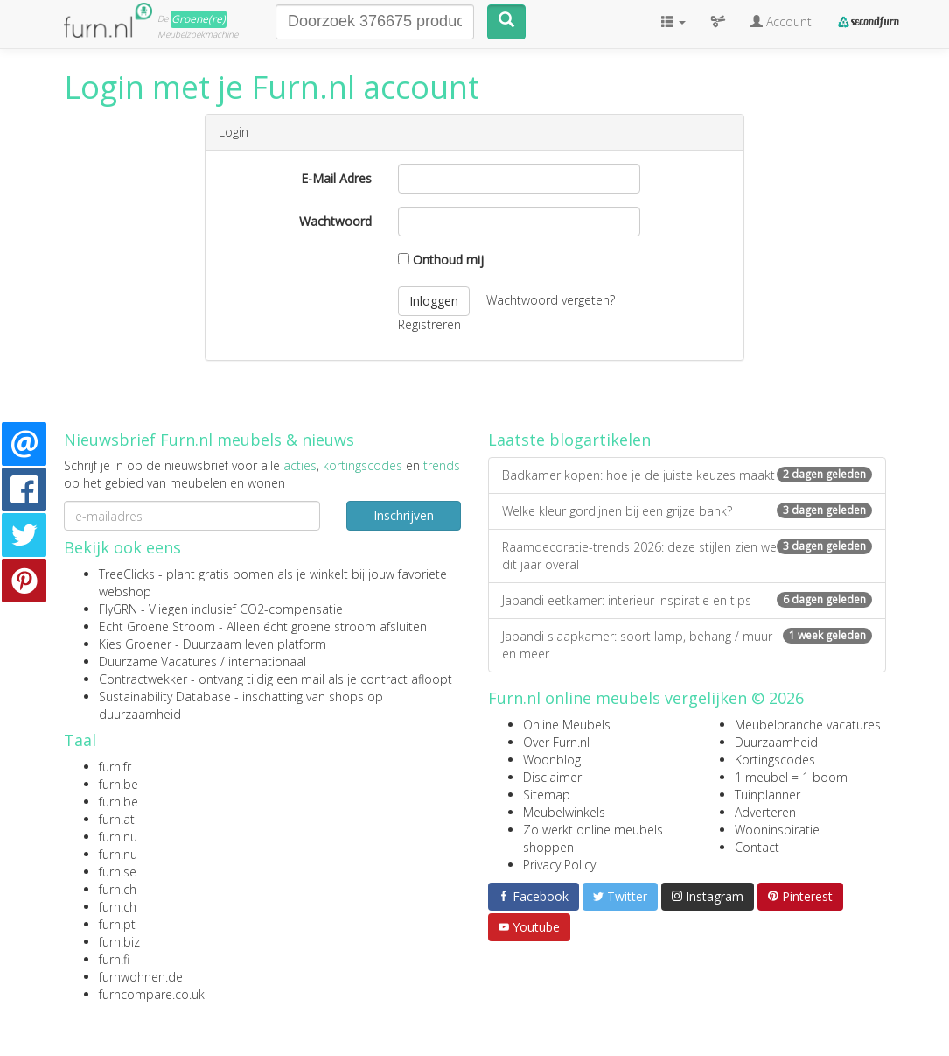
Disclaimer (552, 777)
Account (781, 21)
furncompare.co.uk (152, 994)
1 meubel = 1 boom (791, 777)
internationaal (267, 661)
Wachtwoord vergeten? (550, 299)
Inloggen (433, 300)
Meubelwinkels (564, 812)
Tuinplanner (767, 794)
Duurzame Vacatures (158, 661)
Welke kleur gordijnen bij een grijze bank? (687, 511)
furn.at (117, 819)
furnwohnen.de (141, 976)
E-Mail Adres (336, 178)
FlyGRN (118, 609)
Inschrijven (403, 515)
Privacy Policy (559, 864)
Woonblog (552, 759)
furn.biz (119, 941)
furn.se (117, 871)
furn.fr (115, 766)
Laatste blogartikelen (569, 439)
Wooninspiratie (777, 829)
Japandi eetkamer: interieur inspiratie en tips (687, 600)
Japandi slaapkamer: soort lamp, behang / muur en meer (687, 645)
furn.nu (118, 836)
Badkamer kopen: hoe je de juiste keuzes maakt (687, 475)
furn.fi (114, 959)
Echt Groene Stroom (157, 626)
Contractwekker (143, 679)
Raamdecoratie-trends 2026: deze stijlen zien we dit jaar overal (687, 556)
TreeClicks (127, 574)
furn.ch (117, 889)
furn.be (118, 784)
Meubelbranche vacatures (808, 724)
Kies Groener (135, 644)
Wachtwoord (335, 221)
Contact (757, 847)
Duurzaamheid (776, 742)
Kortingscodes (775, 759)
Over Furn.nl (556, 742)
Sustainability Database (165, 696)
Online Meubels (567, 724)
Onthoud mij (441, 259)
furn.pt (117, 924)
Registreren (429, 324)
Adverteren (765, 812)
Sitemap (546, 794)
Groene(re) (198, 18)
